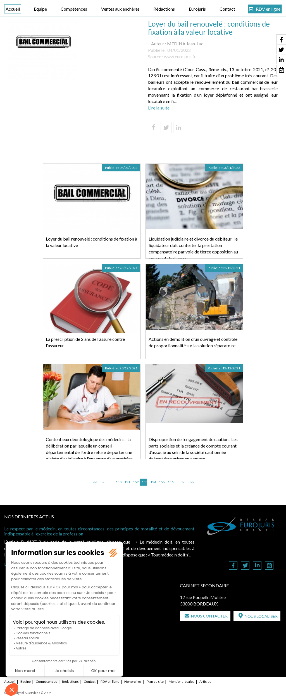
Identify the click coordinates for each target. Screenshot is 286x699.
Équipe (40, 8)
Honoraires (133, 681)
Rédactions (164, 8)
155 (161, 482)
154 (152, 482)
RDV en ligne (268, 8)
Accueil (13, 8)
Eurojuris (197, 8)
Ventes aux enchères (120, 8)
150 (118, 482)
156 (170, 482)
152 (135, 482)
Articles (205, 681)
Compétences (74, 8)
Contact (227, 8)
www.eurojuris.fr (180, 56)
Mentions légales (181, 681)
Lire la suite (159, 107)
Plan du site (155, 681)
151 (126, 482)
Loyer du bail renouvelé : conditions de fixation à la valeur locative (91, 242)
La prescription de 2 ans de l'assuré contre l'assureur (85, 342)
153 (144, 482)
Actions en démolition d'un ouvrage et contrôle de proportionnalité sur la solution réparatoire (193, 342)
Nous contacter (209, 616)
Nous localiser (261, 616)
